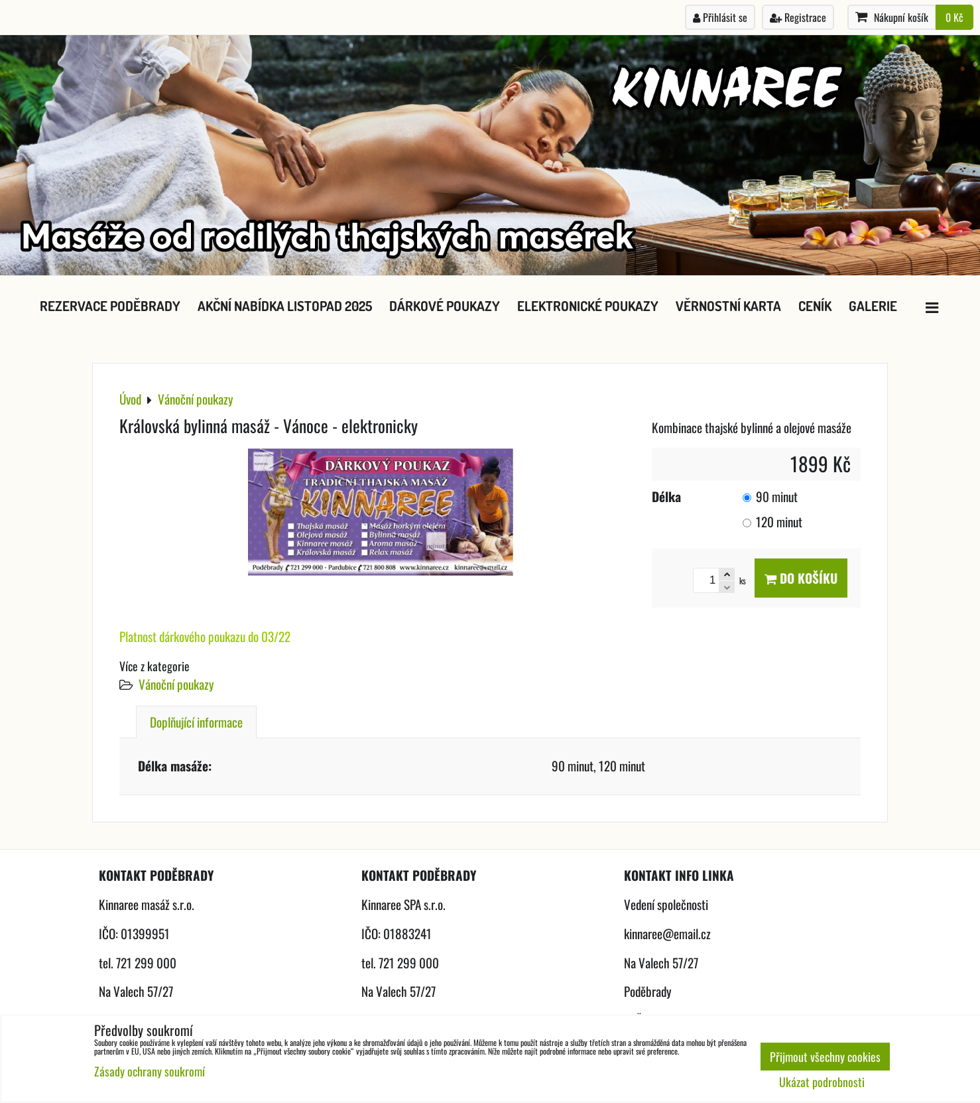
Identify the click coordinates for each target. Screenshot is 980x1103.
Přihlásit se (720, 17)
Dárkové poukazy (444, 305)
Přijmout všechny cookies (825, 1056)
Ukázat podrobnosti (822, 1082)
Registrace (798, 17)
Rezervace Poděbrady (110, 305)
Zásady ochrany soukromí (149, 1071)
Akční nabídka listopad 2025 (285, 305)
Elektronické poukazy (587, 305)
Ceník (814, 305)
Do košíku (801, 578)
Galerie (873, 305)
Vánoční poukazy (176, 684)
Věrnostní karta (728, 305)
